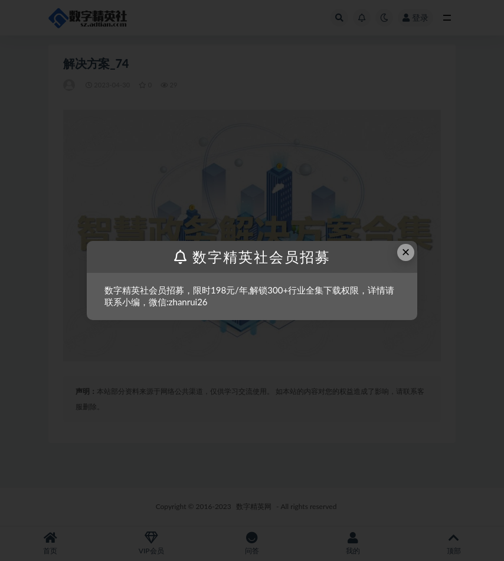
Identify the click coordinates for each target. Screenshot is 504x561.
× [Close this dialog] (406, 252)
